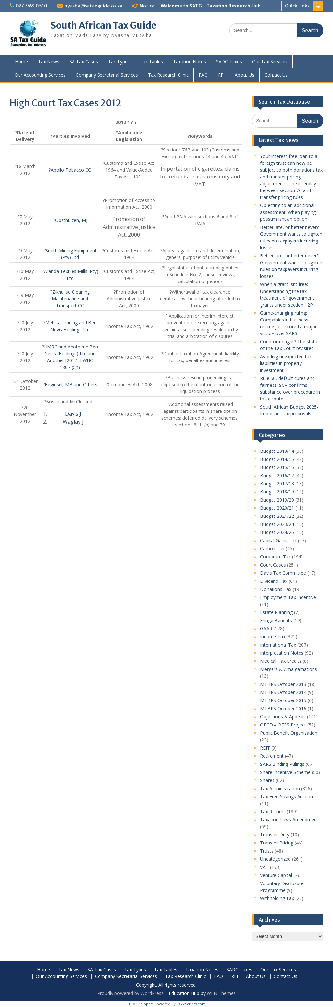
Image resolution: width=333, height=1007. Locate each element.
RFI (221, 75)
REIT (265, 748)
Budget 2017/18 (277, 483)
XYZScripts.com (192, 1003)
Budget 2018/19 (277, 492)
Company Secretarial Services (107, 75)
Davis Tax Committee (283, 573)
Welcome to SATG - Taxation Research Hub (210, 6)
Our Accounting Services (40, 75)
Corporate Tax (275, 557)
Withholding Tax (277, 898)
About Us (244, 75)
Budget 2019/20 (277, 500)
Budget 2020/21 (277, 508)
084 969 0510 (31, 6)
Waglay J (73, 421)
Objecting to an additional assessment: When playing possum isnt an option (288, 212)
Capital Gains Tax (278, 540)
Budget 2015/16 (277, 467)
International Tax (278, 645)
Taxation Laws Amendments (290, 820)
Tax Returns (273, 811)
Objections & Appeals (283, 716)
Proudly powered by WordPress (130, 993)
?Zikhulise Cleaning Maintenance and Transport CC (70, 298)
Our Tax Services (269, 62)
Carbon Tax (272, 548)
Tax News (48, 62)
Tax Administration (280, 788)
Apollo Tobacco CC (71, 170)
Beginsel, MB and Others (71, 384)
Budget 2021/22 (277, 516)
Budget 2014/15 (277, 459)
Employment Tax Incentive (288, 597)
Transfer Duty (274, 834)
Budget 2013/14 (277, 451)
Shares (267, 780)
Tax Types (119, 62)
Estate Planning (276, 612)
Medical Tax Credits (280, 661)
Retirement (272, 756)
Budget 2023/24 (277, 524)
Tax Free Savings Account (287, 796)
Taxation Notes (189, 62)
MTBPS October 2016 (283, 708)
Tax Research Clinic (168, 75)
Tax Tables (151, 62)
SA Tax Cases (83, 62)
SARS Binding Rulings (282, 764)
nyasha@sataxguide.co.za (93, 6)
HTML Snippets (140, 1003)
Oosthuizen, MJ (71, 220)
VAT (264, 867)
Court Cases (273, 565)
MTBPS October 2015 (283, 700)
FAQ (203, 75)
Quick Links (297, 6)
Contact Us (276, 75)
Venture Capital (276, 875)
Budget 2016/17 (277, 475)
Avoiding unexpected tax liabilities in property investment (286, 363)
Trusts (266, 851)
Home (21, 62)
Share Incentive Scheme (285, 772)
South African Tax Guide (103, 25)
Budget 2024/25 (277, 532)
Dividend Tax (273, 581)
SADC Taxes (229, 62)
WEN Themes (221, 993)
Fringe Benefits (276, 620)
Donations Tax (275, 589)
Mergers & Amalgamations (288, 669)
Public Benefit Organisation (288, 733)
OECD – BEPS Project (283, 725)
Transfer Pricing (276, 843)
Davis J (73, 413)
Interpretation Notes (281, 653)
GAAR (266, 628)
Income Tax (272, 637)
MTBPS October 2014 (283, 692)
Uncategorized (275, 859)
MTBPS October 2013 (283, 684)
